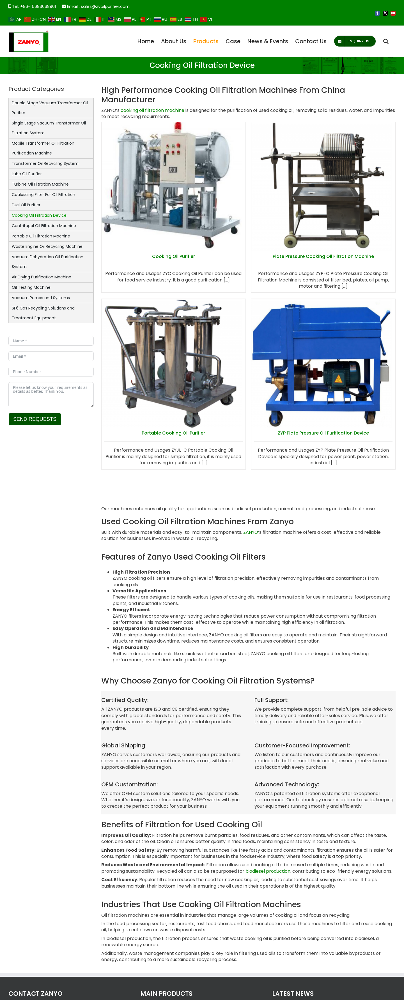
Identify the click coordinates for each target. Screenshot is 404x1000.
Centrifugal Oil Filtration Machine (44, 225)
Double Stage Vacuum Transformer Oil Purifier (50, 108)
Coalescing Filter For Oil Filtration (43, 194)
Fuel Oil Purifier (26, 205)
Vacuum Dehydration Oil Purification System (47, 261)
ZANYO (250, 532)
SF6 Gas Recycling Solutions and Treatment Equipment (43, 313)
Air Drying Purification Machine (41, 277)
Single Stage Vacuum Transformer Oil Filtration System (49, 128)
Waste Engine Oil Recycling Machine (47, 246)
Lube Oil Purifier (27, 174)
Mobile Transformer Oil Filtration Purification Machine (43, 148)
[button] (386, 41)
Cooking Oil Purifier (173, 256)
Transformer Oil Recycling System (45, 163)
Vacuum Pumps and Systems (41, 298)
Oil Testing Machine (31, 287)
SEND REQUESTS (34, 419)
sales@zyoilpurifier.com (105, 6)
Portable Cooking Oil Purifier (302, 280)
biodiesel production (267, 871)
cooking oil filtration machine (152, 110)
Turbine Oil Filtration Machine (40, 184)
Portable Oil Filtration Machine (41, 236)
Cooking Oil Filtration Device (39, 215)
